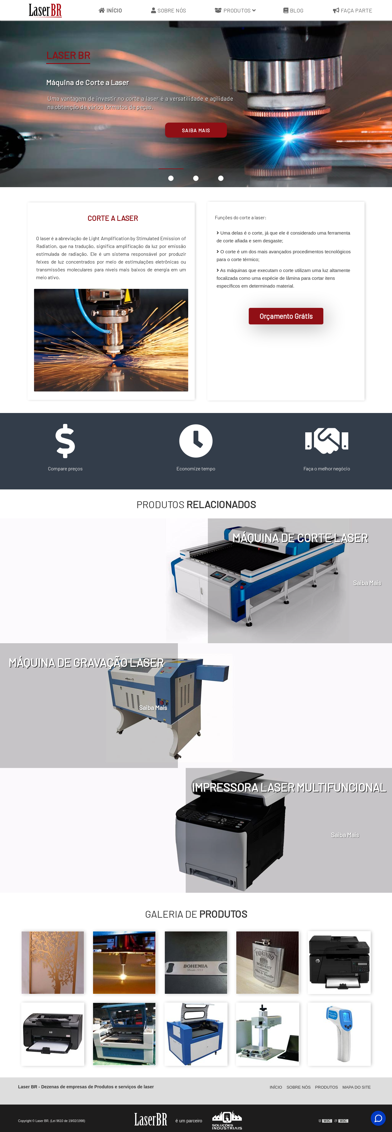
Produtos (235, 10)
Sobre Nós (168, 10)
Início (110, 10)
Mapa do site (356, 1092)
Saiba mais (196, 130)
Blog (293, 10)
